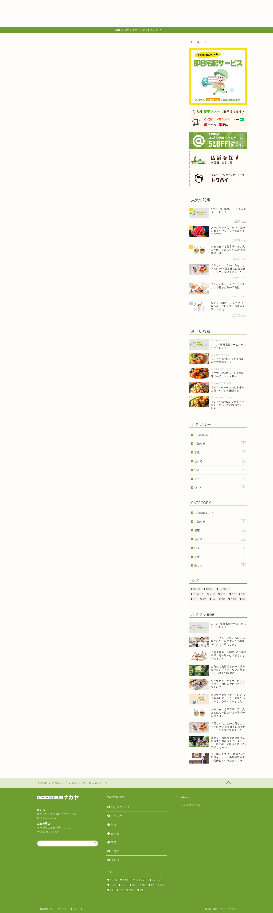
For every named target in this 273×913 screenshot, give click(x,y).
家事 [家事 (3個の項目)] (204, 599)
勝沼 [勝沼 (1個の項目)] (233, 594)
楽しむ (220, 488)
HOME (54, 4)
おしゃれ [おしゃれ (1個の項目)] (196, 589)
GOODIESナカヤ (191, 804)
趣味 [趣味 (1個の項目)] (243, 599)
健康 (220, 452)
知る (220, 470)
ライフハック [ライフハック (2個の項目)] (198, 594)
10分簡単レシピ (21, 45)
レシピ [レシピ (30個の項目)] (212, 594)
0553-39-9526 (51, 831)
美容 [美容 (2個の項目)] (223, 599)
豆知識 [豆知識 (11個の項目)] (233, 599)
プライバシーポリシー (68, 909)
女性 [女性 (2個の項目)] (195, 599)
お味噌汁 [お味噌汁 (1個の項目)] (209, 589)
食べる (220, 461)
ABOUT (191, 4)
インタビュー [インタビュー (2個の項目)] (224, 589)
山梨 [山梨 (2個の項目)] (213, 599)
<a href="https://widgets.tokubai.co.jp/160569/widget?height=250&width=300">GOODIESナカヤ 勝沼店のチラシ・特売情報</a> (93, 322)
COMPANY (123, 4)
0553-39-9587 (51, 817)
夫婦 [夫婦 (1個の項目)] (243, 594)
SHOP (157, 4)
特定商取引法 (46, 909)
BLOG (88, 4)
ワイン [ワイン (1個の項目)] (223, 594)
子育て (220, 479)
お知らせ (220, 443)
